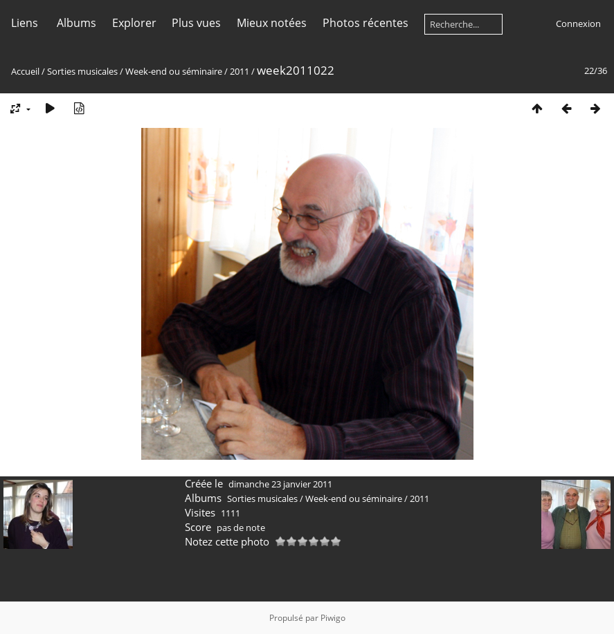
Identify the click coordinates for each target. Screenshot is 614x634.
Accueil (25, 71)
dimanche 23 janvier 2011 (280, 484)
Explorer (134, 22)
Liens (24, 22)
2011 (239, 71)
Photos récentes (365, 22)
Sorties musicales (82, 71)
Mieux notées (272, 22)
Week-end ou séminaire (173, 71)
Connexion (578, 23)
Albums (76, 22)
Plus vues (196, 22)
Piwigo (332, 618)
